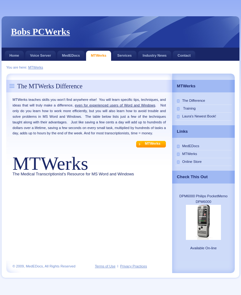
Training (189, 108)
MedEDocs (71, 54)
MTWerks (98, 54)
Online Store (192, 161)
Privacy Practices (133, 266)
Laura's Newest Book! (199, 116)
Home (14, 54)
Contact (184, 54)
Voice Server (40, 54)
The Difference (193, 100)
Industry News (154, 54)
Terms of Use (105, 266)
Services (124, 54)
